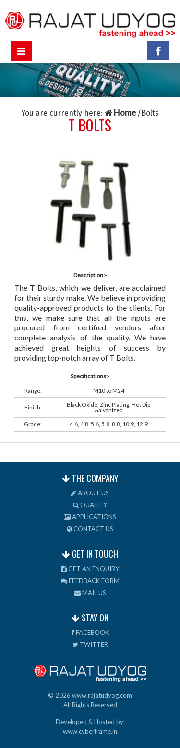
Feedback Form (90, 580)
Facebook (90, 632)
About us (90, 493)
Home (121, 112)
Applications (90, 517)
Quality (90, 505)
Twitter (90, 644)
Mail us (90, 592)
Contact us (90, 529)
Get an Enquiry (90, 569)
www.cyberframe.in (90, 731)
